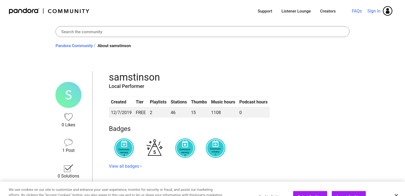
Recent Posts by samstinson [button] (150, 185)
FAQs (357, 11)
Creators (328, 11)
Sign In (374, 11)
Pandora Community (49, 11)
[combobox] (202, 31)
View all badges (124, 166)
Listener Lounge (296, 11)
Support (265, 11)
